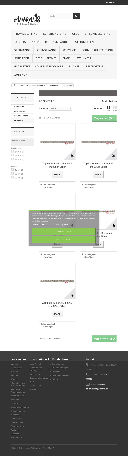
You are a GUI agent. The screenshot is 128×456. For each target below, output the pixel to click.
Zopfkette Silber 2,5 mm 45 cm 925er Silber (98, 165)
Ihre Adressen (54, 371)
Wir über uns (35, 385)
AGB (32, 382)
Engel (66, 58)
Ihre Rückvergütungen (58, 368)
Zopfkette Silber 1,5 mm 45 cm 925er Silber (57, 165)
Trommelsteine (25, 33)
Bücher (74, 66)
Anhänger (39, 42)
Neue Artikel (35, 364)
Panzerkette (19, 111)
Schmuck (69, 50)
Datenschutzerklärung (40, 378)
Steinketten (84, 42)
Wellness (84, 58)
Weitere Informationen (42, 224)
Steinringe (22, 50)
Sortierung (43, 108)
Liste (115, 108)
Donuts (20, 42)
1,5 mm (19, 152)
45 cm (19, 170)
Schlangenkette (21, 116)
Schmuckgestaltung (97, 50)
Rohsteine (22, 58)
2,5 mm (19, 156)
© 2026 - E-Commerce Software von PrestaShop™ (32, 448)
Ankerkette (19, 107)
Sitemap (33, 389)
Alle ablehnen (64, 232)
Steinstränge (46, 50)
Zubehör (20, 74)
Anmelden (110, 2)
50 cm (19, 174)
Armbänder (61, 42)
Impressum (35, 374)
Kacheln (108, 108)
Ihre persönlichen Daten (59, 375)
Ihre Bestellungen (56, 364)
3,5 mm (19, 160)
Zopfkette (18, 120)
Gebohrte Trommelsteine (91, 33)
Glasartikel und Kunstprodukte (38, 66)
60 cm (19, 178)
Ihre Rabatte (53, 379)
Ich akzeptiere (64, 240)
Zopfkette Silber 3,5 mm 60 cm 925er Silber (57, 304)
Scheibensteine (54, 33)
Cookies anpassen (60, 224)
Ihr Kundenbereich (60, 359)
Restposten (94, 66)
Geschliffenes (46, 58)
